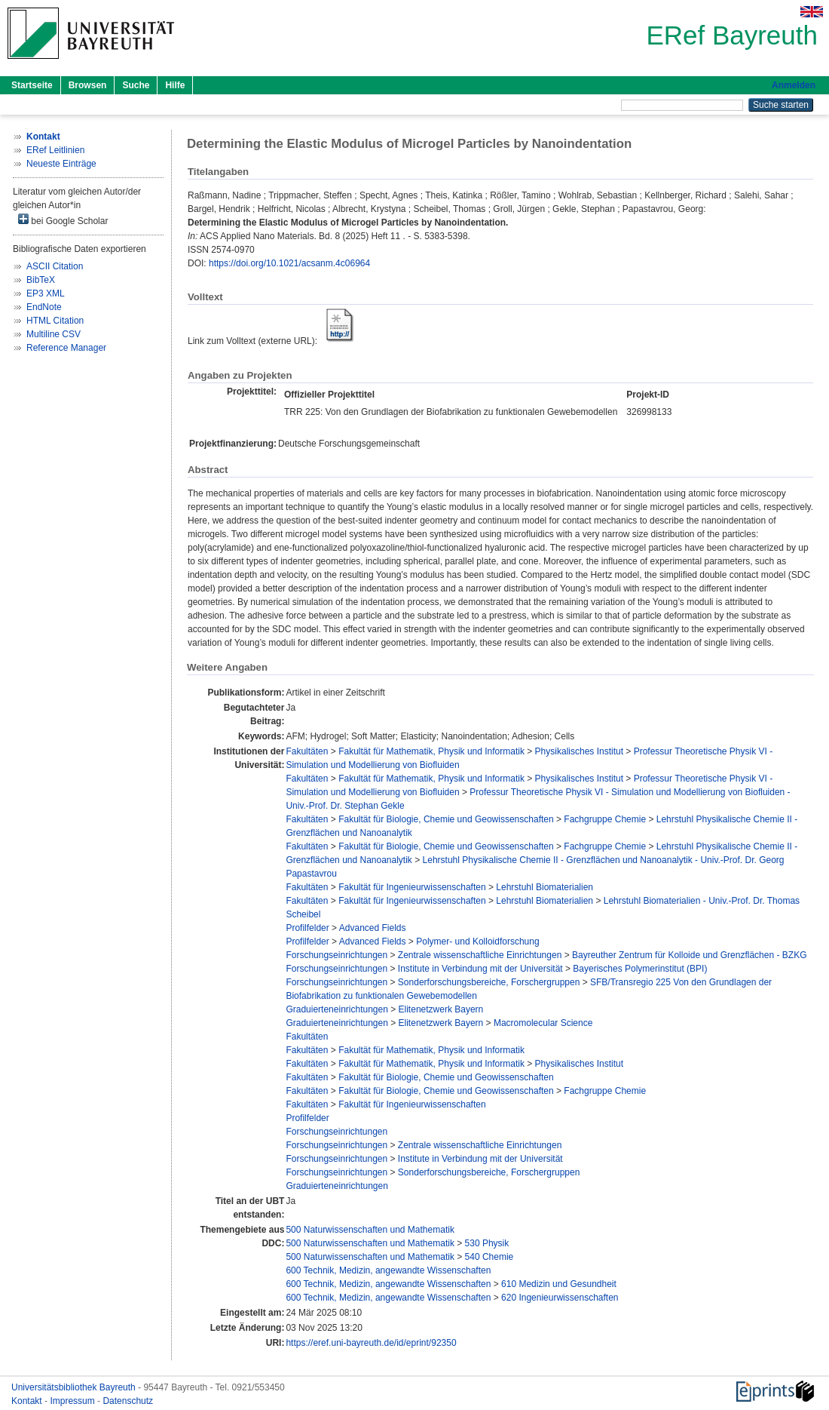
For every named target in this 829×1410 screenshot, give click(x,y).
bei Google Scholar (63, 219)
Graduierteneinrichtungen (336, 1009)
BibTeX (40, 280)
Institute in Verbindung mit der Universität (480, 968)
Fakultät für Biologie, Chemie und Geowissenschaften (446, 819)
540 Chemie (489, 1257)
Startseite (32, 85)
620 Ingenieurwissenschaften (559, 1297)
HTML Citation (55, 320)
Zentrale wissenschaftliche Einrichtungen (479, 955)
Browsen (88, 85)
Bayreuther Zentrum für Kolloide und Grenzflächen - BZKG (689, 955)
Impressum (73, 1401)
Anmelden (793, 85)
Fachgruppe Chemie (605, 819)
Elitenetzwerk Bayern (441, 1009)
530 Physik (487, 1243)
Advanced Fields (372, 928)
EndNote (44, 307)
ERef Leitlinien (55, 150)
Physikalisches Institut (579, 751)
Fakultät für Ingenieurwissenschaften (411, 887)
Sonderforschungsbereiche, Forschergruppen (489, 982)
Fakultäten (307, 751)
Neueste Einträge (61, 163)
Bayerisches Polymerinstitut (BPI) (640, 968)
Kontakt (27, 1401)
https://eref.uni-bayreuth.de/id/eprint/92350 (371, 1343)
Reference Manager (66, 348)
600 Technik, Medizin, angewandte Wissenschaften (388, 1270)
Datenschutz (127, 1401)
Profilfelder (307, 928)
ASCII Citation (54, 266)
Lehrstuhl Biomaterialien (544, 887)
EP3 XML (45, 293)
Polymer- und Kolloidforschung (477, 941)
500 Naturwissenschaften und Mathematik (370, 1229)
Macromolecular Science (543, 1023)
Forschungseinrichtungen (336, 955)
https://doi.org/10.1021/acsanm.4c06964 (289, 263)
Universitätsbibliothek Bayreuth (74, 1387)
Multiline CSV (53, 334)
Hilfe (175, 85)
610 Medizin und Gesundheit (558, 1284)
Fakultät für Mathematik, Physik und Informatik (431, 751)
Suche (135, 85)
